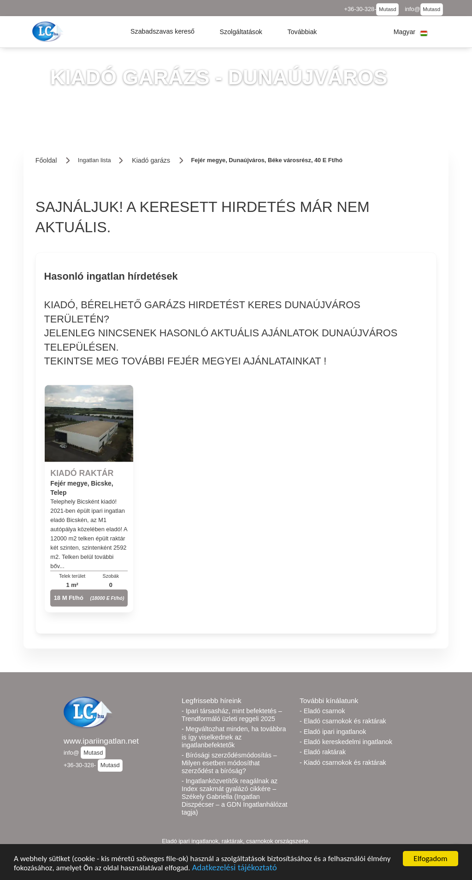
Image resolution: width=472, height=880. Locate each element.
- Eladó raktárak (323, 752)
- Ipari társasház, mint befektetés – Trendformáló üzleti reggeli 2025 (232, 714)
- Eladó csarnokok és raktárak (343, 721)
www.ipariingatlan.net (101, 740)
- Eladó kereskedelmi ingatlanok (346, 741)
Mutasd (387, 9)
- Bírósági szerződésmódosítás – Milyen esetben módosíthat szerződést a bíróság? (229, 762)
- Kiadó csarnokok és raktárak (343, 762)
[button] (162, 31)
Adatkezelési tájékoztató (234, 868)
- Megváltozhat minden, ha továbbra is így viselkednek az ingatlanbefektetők (234, 736)
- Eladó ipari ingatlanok (333, 731)
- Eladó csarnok (322, 711)
